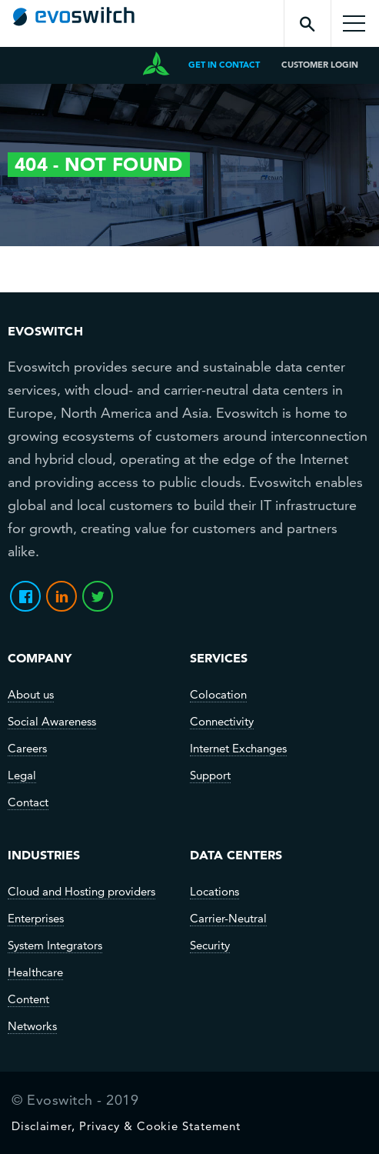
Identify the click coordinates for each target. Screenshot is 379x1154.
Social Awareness (52, 722)
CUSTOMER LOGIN (319, 64)
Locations (214, 892)
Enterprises (36, 919)
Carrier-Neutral (228, 919)
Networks (32, 1026)
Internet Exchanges (238, 748)
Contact (28, 802)
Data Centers (236, 854)
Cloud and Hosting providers (81, 892)
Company (39, 657)
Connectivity (222, 722)
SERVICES (219, 657)
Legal (22, 775)
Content (28, 999)
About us (31, 695)
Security (210, 945)
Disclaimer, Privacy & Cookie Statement (126, 1126)
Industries (44, 854)
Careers (27, 748)
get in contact (224, 64)
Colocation (218, 695)
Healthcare (35, 972)
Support (210, 775)
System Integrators (55, 945)
